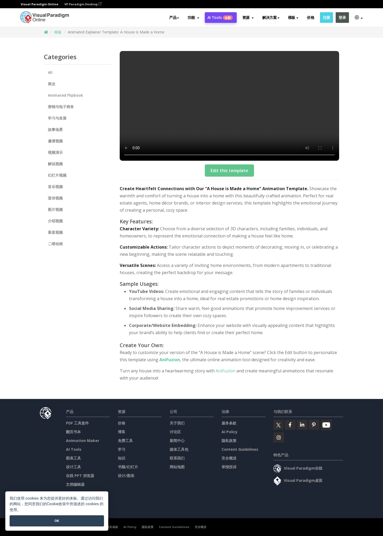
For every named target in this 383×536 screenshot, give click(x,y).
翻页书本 (73, 431)
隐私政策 (229, 440)
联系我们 (177, 458)
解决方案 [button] (271, 17)
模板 (58, 32)
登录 (342, 17)
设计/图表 (126, 475)
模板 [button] (293, 17)
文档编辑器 (75, 484)
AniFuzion (169, 360)
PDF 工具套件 (77, 423)
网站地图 (177, 466)
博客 (121, 431)
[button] (193, 17)
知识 (121, 458)
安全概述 (229, 458)
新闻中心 (177, 440)
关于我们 (177, 423)
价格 (310, 17)
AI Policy (230, 431)
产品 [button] (174, 17)
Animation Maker (82, 440)
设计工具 (73, 466)
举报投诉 (229, 466)
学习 (121, 449)
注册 (326, 17)
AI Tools (220, 17)
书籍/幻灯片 (128, 466)
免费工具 (125, 440)
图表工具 (73, 458)
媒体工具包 (179, 449)
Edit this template (229, 170)
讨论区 (175, 431)
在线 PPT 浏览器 (80, 475)
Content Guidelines (240, 449)
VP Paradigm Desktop (83, 4)
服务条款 (229, 423)
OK (57, 521)
